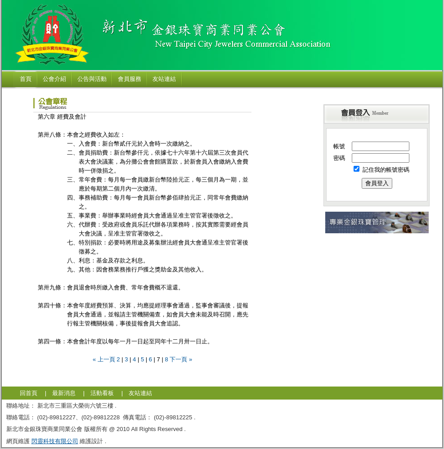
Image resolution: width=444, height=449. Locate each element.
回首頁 (28, 393)
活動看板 (102, 393)
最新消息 (64, 393)
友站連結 (140, 393)
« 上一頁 (104, 359)
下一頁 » (181, 359)
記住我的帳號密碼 (381, 169)
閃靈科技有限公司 (54, 441)
